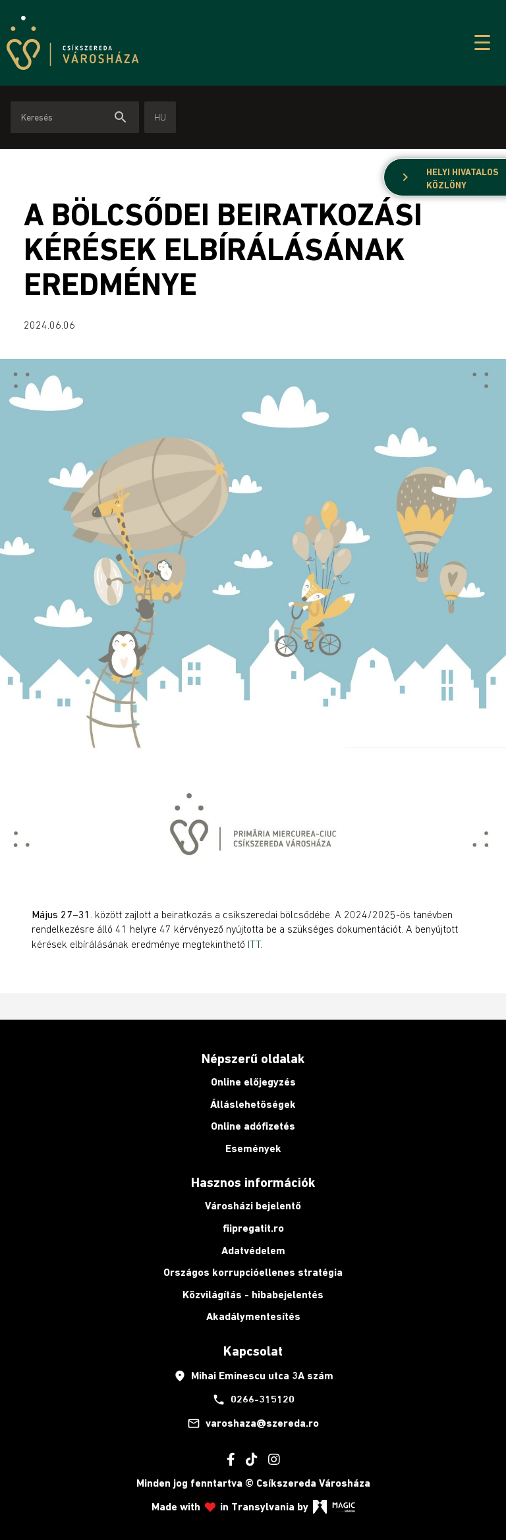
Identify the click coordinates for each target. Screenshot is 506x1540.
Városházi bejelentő (253, 1205)
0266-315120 (253, 1399)
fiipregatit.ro (253, 1228)
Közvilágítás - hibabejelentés (253, 1294)
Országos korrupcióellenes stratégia (253, 1272)
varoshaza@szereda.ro (253, 1423)
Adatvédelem (253, 1250)
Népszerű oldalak (253, 1058)
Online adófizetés (253, 1126)
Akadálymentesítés (253, 1316)
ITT (254, 944)
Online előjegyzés (253, 1082)
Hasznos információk (253, 1182)
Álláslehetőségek (253, 1104)
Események (253, 1148)
